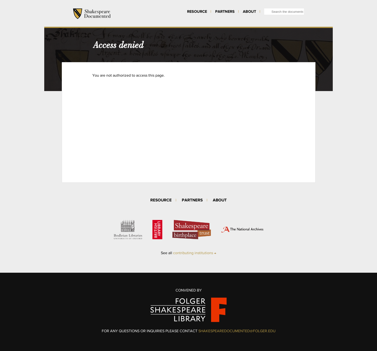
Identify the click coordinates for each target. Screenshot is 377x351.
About (249, 11)
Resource (197, 11)
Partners (225, 11)
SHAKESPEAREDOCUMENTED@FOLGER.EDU (237, 331)
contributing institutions (193, 253)
